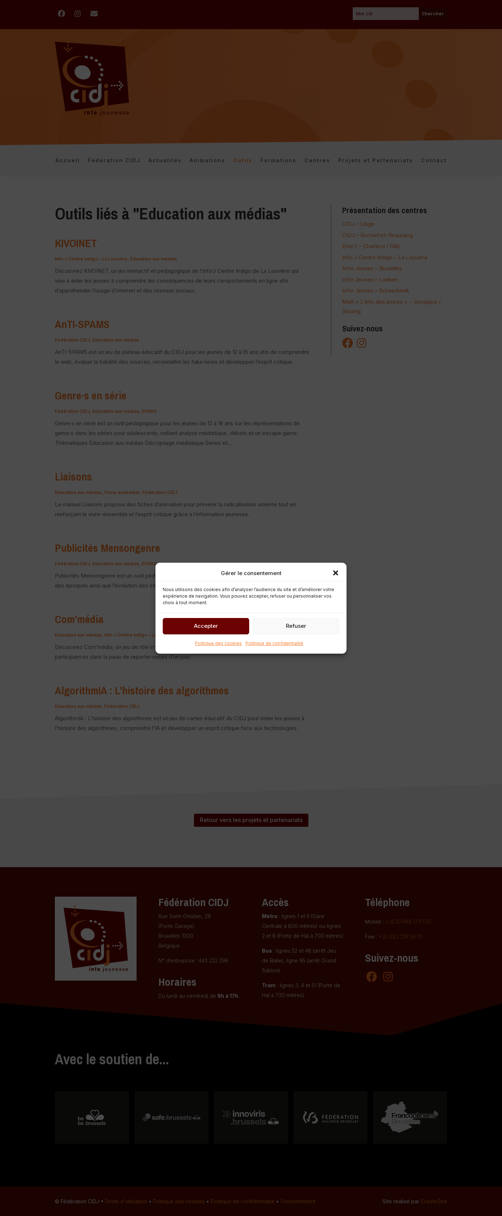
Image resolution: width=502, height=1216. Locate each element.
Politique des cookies (218, 643)
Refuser (296, 625)
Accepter (206, 625)
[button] (335, 573)
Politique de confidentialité (274, 643)
